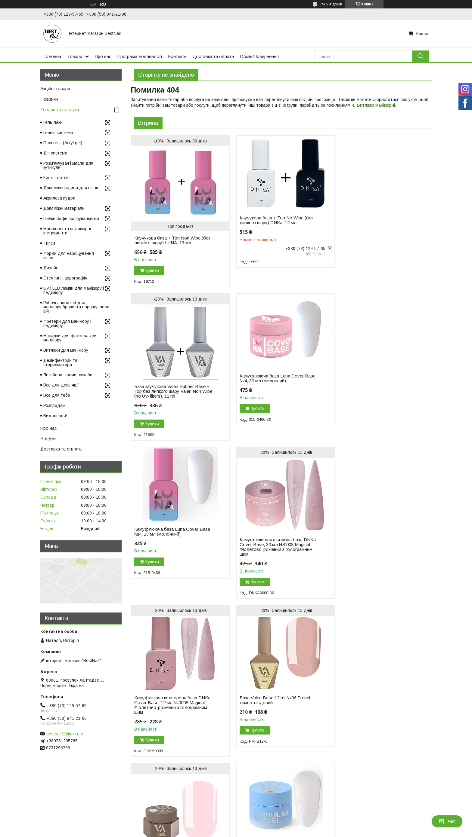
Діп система (55, 153)
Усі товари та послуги (405, 765)
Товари (74, 56)
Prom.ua (264, 820)
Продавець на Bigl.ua (236, 826)
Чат (447, 821)
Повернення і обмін (142, 798)
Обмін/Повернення (259, 56)
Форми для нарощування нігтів (68, 255)
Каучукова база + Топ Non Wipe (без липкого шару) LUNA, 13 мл (172, 240)
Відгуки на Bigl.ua (23, 798)
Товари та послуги (59, 109)
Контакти (177, 56)
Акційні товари (55, 88)
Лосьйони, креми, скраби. (68, 374)
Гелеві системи (58, 132)
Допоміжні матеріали (64, 208)
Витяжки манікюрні (376, 105)
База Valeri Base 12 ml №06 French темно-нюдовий (273, 547)
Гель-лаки (53, 122)
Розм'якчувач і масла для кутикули (68, 165)
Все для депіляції (61, 385)
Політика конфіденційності (284, 831)
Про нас (103, 56)
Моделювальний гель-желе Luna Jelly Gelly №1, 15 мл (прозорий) (373, 694)
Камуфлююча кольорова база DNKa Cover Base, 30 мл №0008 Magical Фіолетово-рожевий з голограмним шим (377, 393)
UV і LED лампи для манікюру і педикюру (73, 290)
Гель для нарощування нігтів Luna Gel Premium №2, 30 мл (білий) (170, 694)
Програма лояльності (139, 56)
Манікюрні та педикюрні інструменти (67, 230)
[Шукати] (420, 56)
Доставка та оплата (213, 56)
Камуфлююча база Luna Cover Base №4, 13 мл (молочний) (274, 378)
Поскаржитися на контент (236, 831)
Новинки (49, 99)
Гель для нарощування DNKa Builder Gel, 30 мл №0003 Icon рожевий (268, 707)
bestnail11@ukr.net (64, 734)
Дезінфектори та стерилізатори (60, 362)
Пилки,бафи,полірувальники (71, 218)
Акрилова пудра (59, 198)
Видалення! (55, 415)
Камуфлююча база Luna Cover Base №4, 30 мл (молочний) (172, 378)
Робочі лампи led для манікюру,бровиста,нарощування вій (76, 306)
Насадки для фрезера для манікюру (70, 337)
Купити (152, 270)
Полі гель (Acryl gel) (62, 142)
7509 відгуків (331, 4)
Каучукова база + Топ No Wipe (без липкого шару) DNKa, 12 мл (273, 220)
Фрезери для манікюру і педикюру (67, 323)
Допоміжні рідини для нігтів (70, 187)
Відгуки (48, 438)
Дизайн (50, 267)
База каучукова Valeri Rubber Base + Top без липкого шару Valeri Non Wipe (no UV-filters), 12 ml (376, 233)
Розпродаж (54, 405)
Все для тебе (56, 395)
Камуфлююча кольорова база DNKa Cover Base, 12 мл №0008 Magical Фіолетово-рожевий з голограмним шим (172, 551)
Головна (52, 56)
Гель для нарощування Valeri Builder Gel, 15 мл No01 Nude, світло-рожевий (377, 549)
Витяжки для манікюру (65, 350)
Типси (49, 243)
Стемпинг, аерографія (65, 278)
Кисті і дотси (56, 177)
